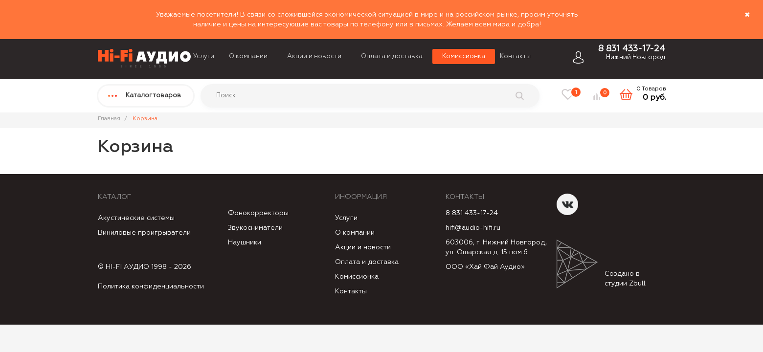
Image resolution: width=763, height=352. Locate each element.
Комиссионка (463, 56)
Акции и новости (314, 56)
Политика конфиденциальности (151, 286)
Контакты (515, 56)
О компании (248, 56)
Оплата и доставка (392, 56)
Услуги (203, 56)
